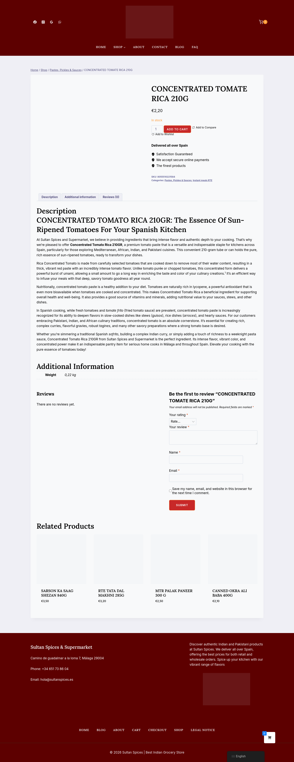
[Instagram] (43, 22)
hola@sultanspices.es (56, 679)
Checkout (157, 730)
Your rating (178, 415)
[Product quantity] (157, 129)
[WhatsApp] (60, 22)
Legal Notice (203, 730)
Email (174, 471)
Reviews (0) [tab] (111, 197)
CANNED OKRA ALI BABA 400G (229, 593)
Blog (179, 47)
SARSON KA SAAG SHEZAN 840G (57, 593)
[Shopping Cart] (261, 22)
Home (101, 47)
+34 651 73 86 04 (55, 669)
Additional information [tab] (80, 197)
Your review (179, 427)
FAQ (195, 47)
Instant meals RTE (202, 180)
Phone (35, 669)
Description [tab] (50, 197)
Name (174, 452)
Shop (178, 730)
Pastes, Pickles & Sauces (178, 180)
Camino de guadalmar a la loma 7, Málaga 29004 (67, 658)
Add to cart (177, 129)
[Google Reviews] (51, 22)
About (139, 47)
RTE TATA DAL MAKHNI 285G (111, 593)
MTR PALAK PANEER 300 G (174, 593)
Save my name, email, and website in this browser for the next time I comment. (212, 491)
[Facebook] (35, 22)
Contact (160, 47)
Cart (136, 730)
